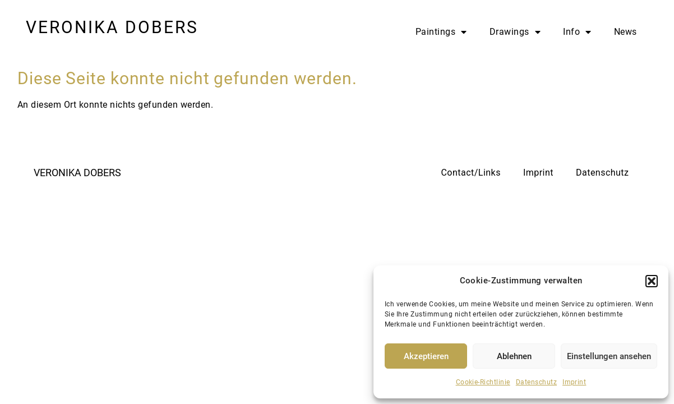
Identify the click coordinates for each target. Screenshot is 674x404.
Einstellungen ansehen (609, 356)
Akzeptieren (426, 356)
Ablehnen (514, 356)
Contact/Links (470, 172)
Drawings (515, 32)
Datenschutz (536, 382)
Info (577, 32)
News (625, 31)
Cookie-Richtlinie (483, 382)
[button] (651, 281)
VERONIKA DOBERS (112, 27)
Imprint (574, 382)
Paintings (441, 32)
